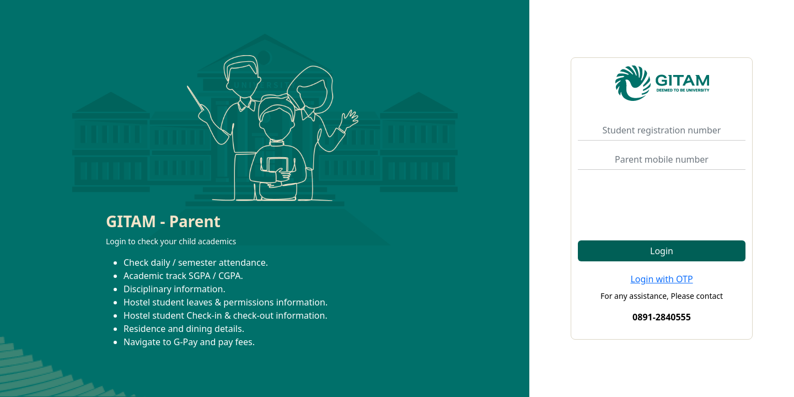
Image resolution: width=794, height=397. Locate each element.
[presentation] (661, 200)
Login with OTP (661, 279)
